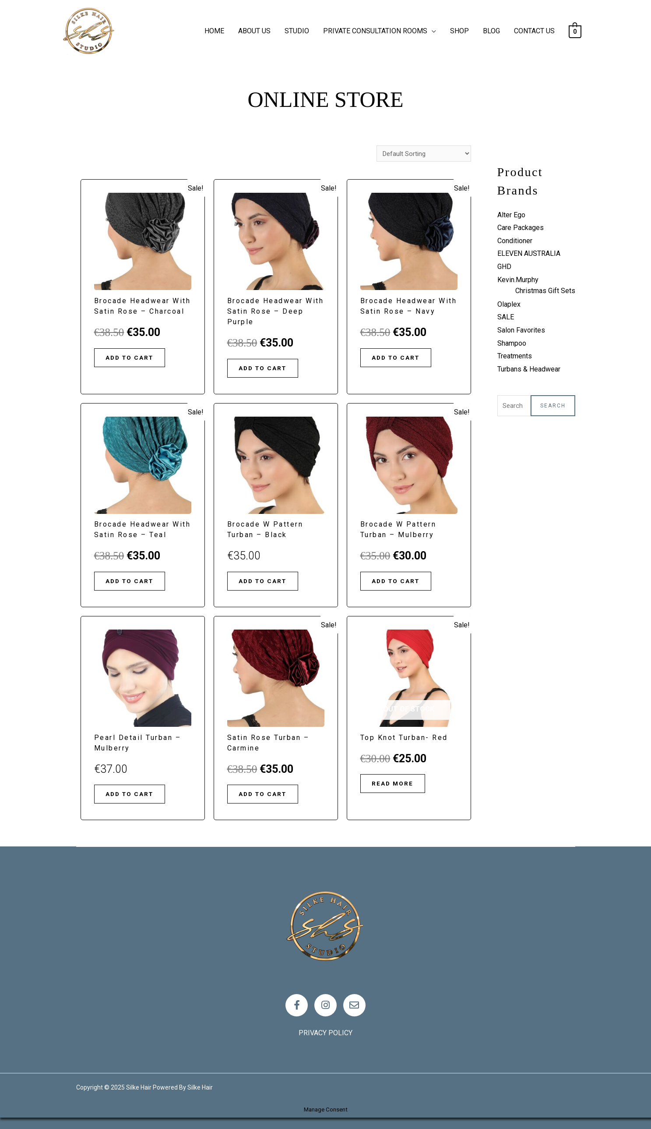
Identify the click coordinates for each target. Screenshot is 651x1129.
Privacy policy (325, 1044)
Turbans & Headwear (528, 369)
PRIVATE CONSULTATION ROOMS (375, 31)
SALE (505, 317)
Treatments (514, 356)
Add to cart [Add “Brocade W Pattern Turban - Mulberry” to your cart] (401, 585)
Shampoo (511, 343)
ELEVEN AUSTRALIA (528, 253)
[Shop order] (422, 154)
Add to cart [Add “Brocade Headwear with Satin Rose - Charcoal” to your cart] (135, 359)
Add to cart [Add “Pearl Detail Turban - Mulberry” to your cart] (135, 800)
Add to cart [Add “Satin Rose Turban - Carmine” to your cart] (268, 800)
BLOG (491, 31)
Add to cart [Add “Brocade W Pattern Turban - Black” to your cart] (268, 585)
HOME (214, 31)
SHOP (459, 31)
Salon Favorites (521, 330)
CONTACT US (534, 31)
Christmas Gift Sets (545, 291)
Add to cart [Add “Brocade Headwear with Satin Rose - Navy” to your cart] (401, 359)
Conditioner (514, 241)
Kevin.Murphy (517, 280)
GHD (504, 266)
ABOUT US (254, 31)
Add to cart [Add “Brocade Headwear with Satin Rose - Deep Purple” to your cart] (268, 370)
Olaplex (509, 304)
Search (553, 406)
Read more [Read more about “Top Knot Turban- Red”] (397, 790)
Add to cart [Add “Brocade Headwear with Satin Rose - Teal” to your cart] (135, 585)
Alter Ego (511, 215)
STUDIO (297, 31)
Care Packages (520, 227)
